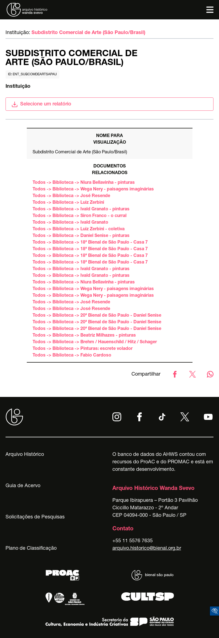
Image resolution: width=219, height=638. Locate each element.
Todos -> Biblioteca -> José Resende (71, 196)
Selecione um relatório (41, 104)
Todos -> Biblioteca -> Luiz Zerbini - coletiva (79, 229)
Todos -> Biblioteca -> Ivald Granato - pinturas (81, 209)
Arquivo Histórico (25, 454)
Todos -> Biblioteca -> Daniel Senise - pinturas (81, 236)
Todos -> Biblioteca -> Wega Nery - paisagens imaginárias (93, 189)
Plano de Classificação (31, 548)
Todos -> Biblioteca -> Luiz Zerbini (68, 203)
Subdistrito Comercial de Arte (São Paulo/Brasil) (88, 32)
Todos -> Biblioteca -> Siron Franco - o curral (79, 216)
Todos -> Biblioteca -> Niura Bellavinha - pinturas (84, 183)
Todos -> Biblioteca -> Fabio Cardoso (72, 355)
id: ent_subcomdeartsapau (32, 74)
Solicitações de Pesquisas (35, 517)
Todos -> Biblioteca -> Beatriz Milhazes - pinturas (84, 336)
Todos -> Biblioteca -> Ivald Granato (70, 223)
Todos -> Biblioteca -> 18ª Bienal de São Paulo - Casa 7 (90, 243)
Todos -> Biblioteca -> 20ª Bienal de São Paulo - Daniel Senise (97, 316)
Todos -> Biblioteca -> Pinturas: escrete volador (83, 349)
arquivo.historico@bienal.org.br (146, 548)
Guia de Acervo (23, 486)
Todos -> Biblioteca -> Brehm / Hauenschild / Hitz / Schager (95, 342)
